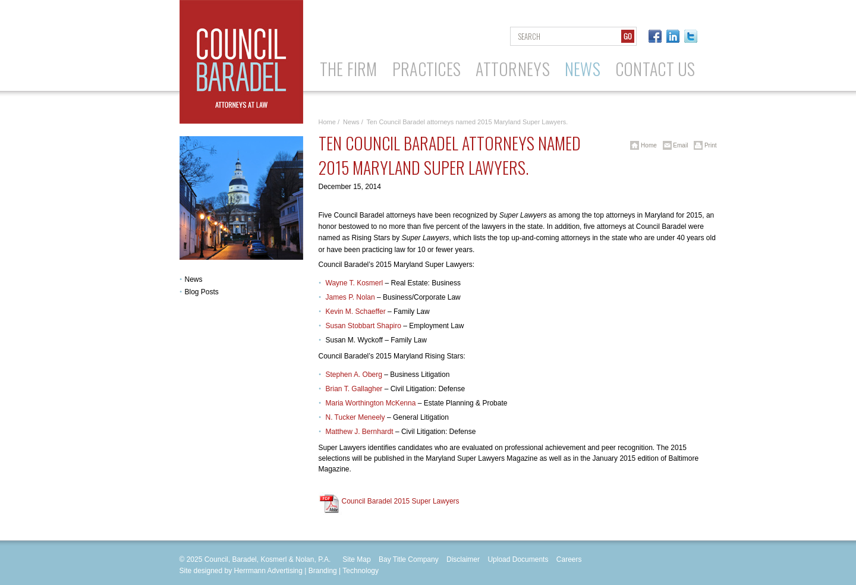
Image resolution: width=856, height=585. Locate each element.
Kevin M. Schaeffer (356, 311)
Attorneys (513, 68)
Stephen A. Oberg (354, 374)
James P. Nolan (350, 297)
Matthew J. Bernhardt (360, 431)
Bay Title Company (409, 559)
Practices (426, 68)
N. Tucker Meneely (355, 417)
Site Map (356, 559)
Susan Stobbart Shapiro (363, 326)
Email (673, 145)
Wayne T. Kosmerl (354, 283)
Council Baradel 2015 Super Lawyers (401, 501)
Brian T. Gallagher (354, 389)
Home (327, 121)
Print (703, 145)
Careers (569, 559)
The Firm (348, 68)
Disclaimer (463, 559)
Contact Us (655, 68)
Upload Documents (517, 559)
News (582, 68)
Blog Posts (202, 292)
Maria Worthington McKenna (371, 403)
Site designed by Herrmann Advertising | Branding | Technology (279, 571)
